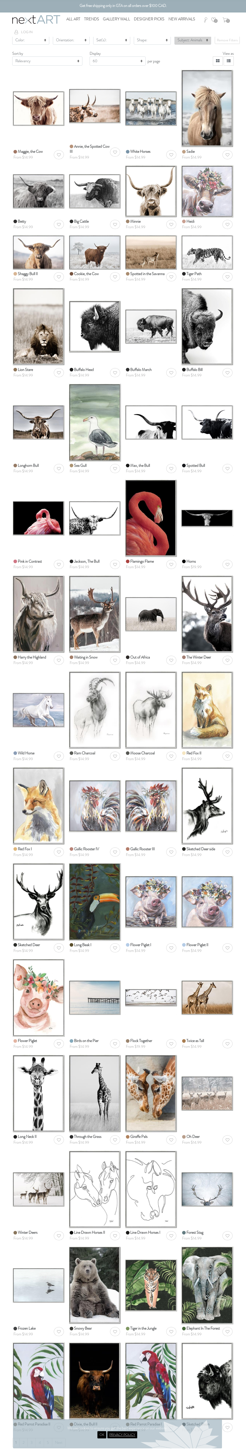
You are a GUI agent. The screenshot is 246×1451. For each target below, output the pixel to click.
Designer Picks (149, 19)
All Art (73, 19)
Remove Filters (227, 40)
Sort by (17, 53)
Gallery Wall (116, 19)
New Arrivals (181, 19)
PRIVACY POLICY (122, 1434)
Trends (91, 19)
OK (101, 1434)
